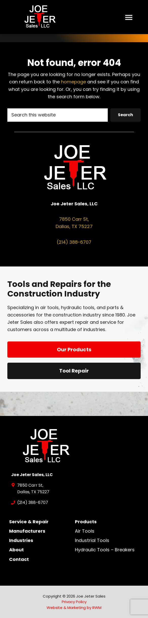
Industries (21, 540)
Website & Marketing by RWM (74, 607)
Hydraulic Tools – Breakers (105, 550)
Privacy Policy (74, 601)
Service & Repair (29, 521)
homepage (73, 82)
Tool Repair (74, 370)
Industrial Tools (92, 540)
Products (86, 521)
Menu (129, 17)
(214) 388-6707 (74, 242)
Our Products (74, 349)
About (16, 550)
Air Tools (84, 531)
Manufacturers (27, 531)
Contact (19, 559)
